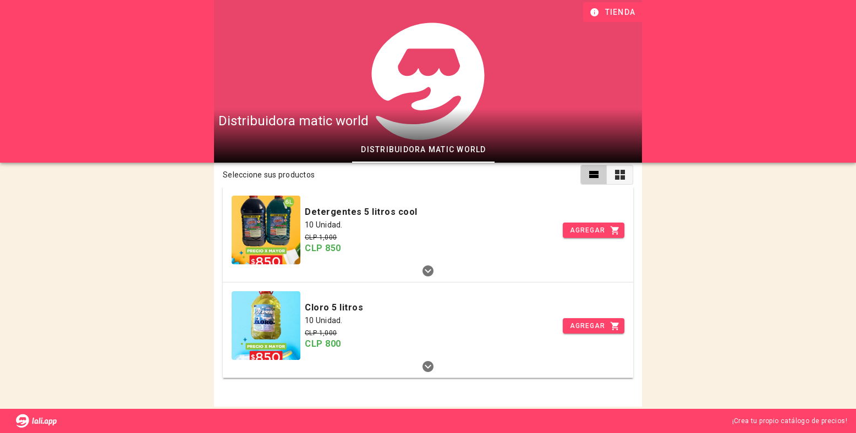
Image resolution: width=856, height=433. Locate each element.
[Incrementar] (593, 230)
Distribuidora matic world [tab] (423, 149)
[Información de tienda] (613, 12)
